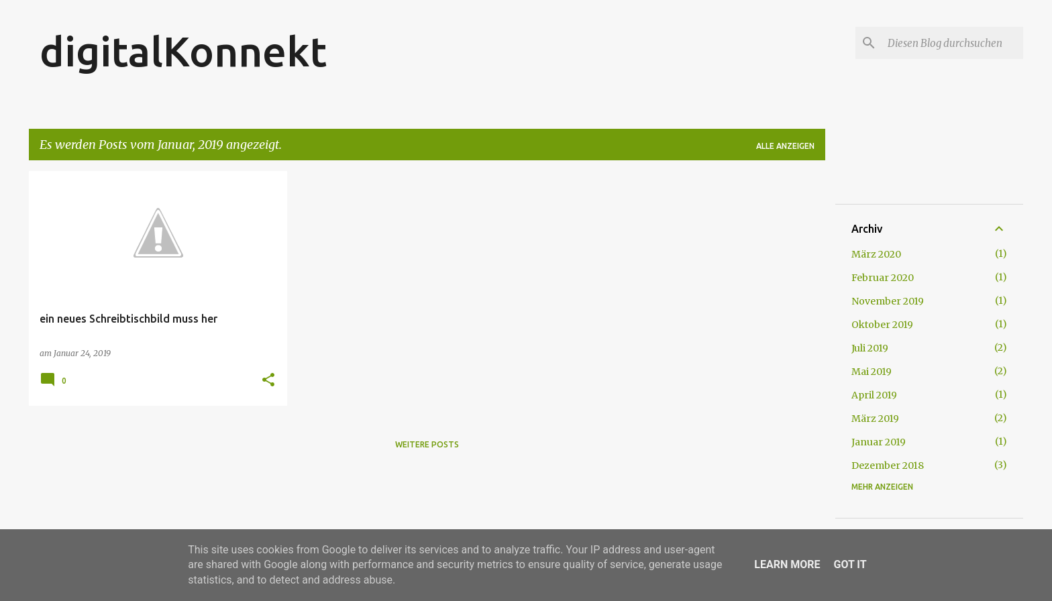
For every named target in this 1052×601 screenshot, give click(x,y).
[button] (268, 381)
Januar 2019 (878, 442)
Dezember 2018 (887, 465)
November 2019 (887, 301)
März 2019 (875, 419)
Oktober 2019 (882, 325)
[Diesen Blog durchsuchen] (952, 43)
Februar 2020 (882, 278)
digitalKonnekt (183, 51)
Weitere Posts (427, 444)
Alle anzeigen (785, 146)
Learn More (787, 564)
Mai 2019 (871, 372)
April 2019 (874, 395)
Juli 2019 (869, 348)
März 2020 (876, 254)
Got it (849, 564)
